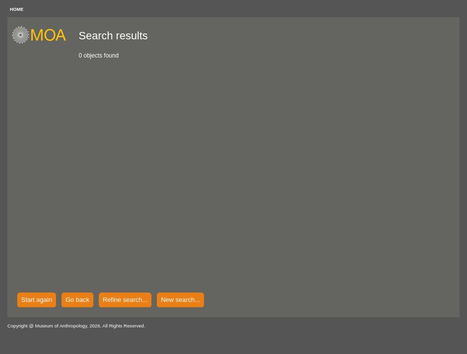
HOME (17, 9)
